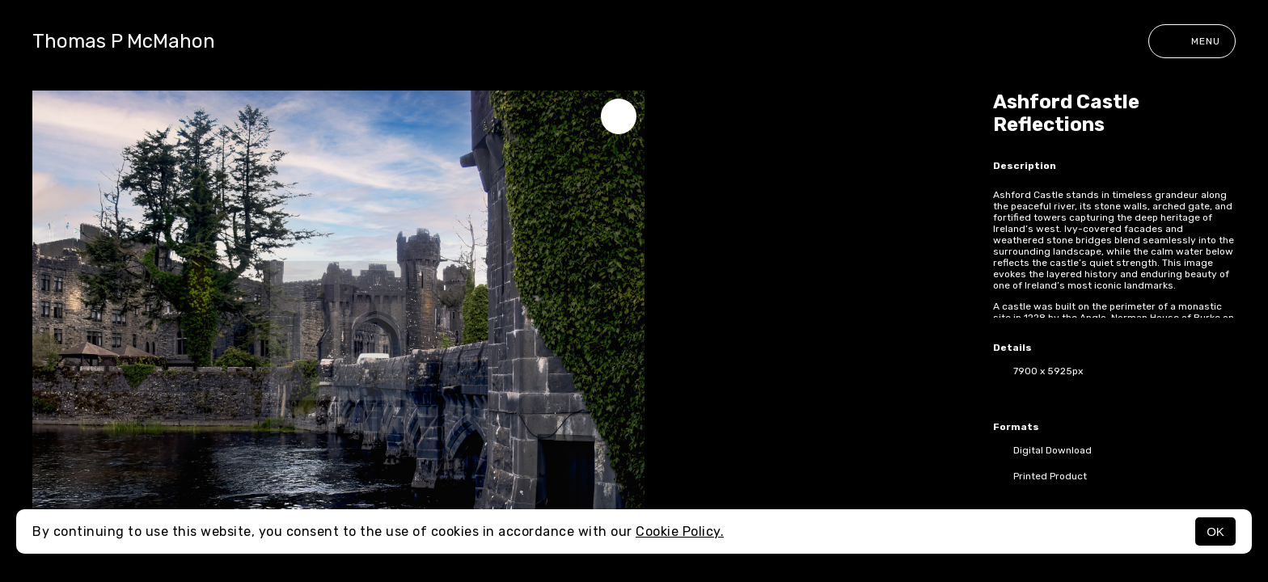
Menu (1192, 41)
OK (1215, 531)
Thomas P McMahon (123, 41)
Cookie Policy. (680, 531)
